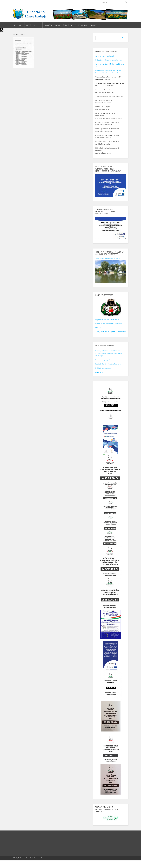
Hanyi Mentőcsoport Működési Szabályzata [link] (108, 324)
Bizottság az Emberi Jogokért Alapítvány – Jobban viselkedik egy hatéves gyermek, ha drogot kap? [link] (108, 353)
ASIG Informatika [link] (38, 858)
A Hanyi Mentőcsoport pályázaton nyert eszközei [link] (110, 332)
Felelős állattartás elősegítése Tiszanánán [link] (108, 364)
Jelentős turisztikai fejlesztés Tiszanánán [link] (108, 258)
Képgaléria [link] (48, 25)
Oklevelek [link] (98, 328)
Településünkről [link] (32, 25)
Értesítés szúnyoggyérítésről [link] (104, 360)
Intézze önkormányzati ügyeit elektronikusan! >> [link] (110, 60)
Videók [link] (57, 25)
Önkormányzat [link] (81, 25)
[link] (1, 30)
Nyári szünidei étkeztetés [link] (103, 368)
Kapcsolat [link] (95, 25)
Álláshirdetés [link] (99, 372)
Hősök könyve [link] (67, 25)
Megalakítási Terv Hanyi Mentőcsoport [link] (107, 320)
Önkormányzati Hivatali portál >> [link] (105, 56)
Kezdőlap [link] (17, 25)
